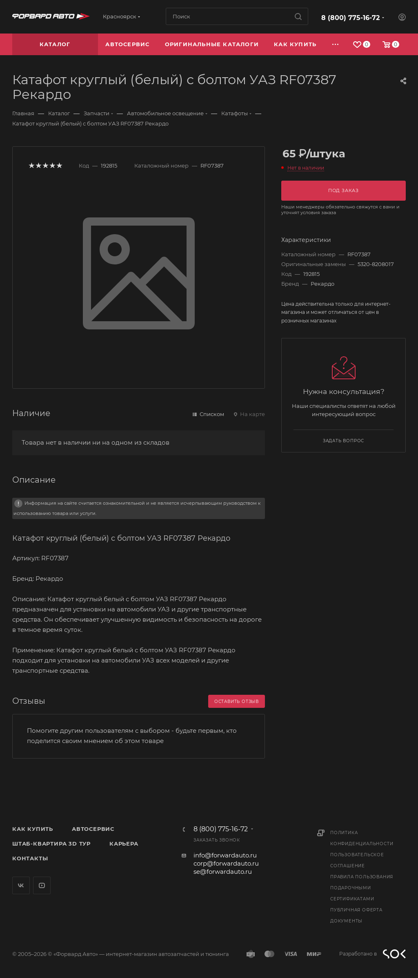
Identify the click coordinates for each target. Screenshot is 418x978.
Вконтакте (21, 885)
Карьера (123, 843)
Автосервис (93, 829)
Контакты (30, 858)
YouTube (42, 885)
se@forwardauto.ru (222, 871)
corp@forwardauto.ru (226, 863)
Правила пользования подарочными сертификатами (361, 888)
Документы (346, 921)
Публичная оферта (356, 910)
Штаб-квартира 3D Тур (51, 843)
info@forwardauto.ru (225, 855)
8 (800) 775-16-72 (350, 18)
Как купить (32, 829)
